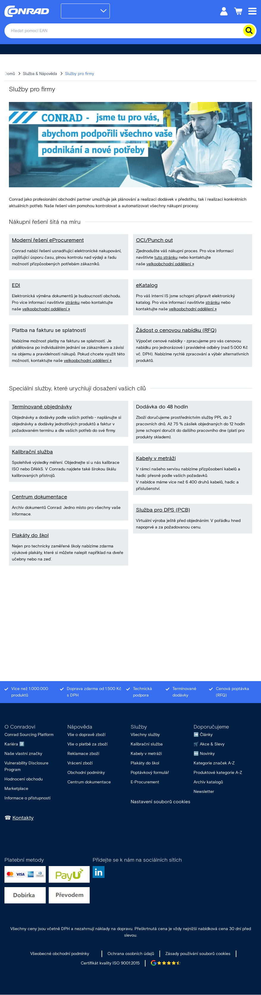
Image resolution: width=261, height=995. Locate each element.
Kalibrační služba (32, 451)
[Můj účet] (224, 10)
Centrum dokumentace (39, 496)
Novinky (207, 753)
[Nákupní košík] (238, 10)
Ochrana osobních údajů (130, 953)
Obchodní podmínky (86, 772)
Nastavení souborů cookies (160, 801)
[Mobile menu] (252, 10)
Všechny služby (145, 734)
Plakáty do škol (30, 535)
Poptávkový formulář (150, 772)
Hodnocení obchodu (23, 779)
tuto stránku (166, 257)
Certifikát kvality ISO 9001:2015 (110, 963)
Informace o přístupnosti (27, 798)
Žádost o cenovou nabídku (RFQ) (176, 330)
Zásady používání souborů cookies (197, 953)
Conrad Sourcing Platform (28, 734)
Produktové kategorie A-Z (218, 772)
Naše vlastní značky (23, 753)
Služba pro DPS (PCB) (163, 510)
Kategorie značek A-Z (214, 763)
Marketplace (16, 788)
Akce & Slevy (212, 744)
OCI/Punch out (154, 240)
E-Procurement (145, 782)
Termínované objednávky (42, 406)
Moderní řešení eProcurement (48, 240)
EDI (16, 285)
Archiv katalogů (208, 782)
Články (206, 734)
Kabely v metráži (156, 458)
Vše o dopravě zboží (86, 734)
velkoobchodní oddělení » (46, 309)
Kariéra (11, 744)
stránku (72, 302)
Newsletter (204, 791)
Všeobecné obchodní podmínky (59, 953)
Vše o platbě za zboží (87, 744)
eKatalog (147, 285)
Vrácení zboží (80, 763)
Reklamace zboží (83, 753)
